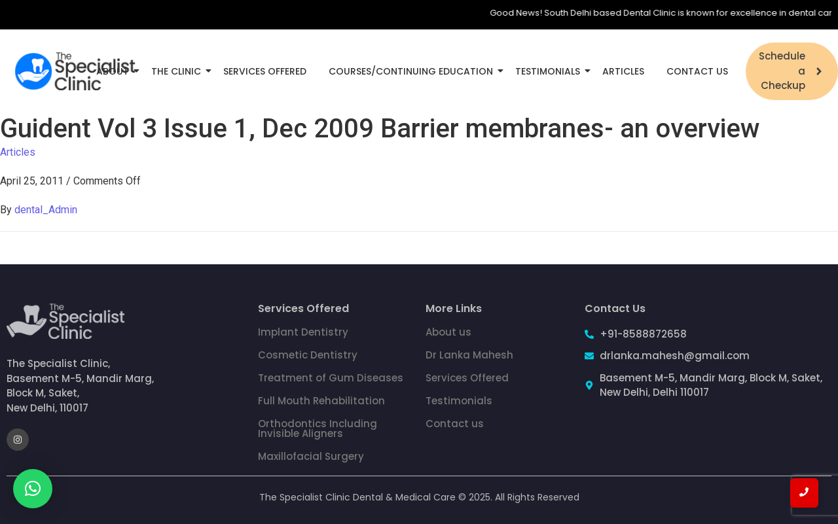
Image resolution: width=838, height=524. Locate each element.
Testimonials (550, 71)
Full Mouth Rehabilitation (321, 401)
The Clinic (178, 71)
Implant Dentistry (303, 332)
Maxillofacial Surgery (311, 456)
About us (448, 332)
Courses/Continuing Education (413, 71)
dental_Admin (45, 209)
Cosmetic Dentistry (307, 355)
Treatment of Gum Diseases (330, 378)
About (115, 71)
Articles (623, 71)
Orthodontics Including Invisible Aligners (317, 428)
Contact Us (697, 71)
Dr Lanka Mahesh (469, 355)
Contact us (455, 423)
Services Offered (264, 71)
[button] (32, 488)
